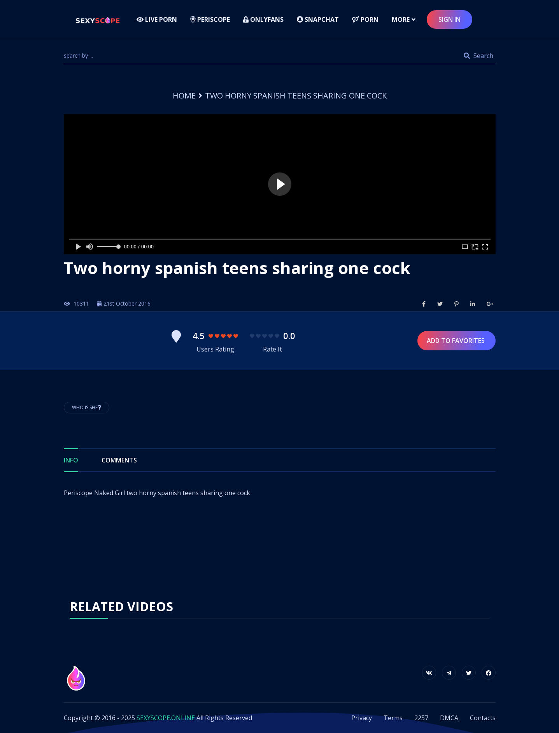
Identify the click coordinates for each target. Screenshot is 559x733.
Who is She (86, 407)
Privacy (361, 718)
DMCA (449, 718)
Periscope (210, 19)
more (401, 19)
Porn (365, 19)
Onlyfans (263, 19)
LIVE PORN (157, 19)
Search (478, 55)
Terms (393, 718)
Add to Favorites (456, 340)
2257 (421, 718)
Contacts (483, 718)
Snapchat (318, 19)
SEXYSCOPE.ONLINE (166, 718)
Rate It (272, 349)
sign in (449, 19)
